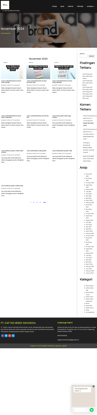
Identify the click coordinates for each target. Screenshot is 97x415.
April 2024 (88, 229)
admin (4, 85)
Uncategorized (90, 312)
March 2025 (89, 200)
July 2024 (88, 222)
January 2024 (90, 235)
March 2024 (89, 231)
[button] (93, 386)
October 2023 (90, 246)
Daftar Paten (89, 297)
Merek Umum (90, 308)
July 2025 (88, 191)
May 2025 (88, 196)
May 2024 (88, 227)
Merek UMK (89, 305)
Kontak (70, 6)
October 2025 (90, 183)
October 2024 (90, 213)
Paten (87, 310)
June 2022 (89, 268)
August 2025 (89, 189)
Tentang (80, 6)
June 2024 (89, 224)
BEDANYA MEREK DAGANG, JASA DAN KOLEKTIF (88, 150)
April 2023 (88, 262)
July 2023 (88, 255)
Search (82, 53)
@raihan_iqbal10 (61, 346)
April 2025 (88, 198)
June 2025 (89, 194)
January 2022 (90, 273)
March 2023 (89, 264)
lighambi (85, 156)
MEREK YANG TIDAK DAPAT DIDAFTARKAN (88, 158)
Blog (62, 6)
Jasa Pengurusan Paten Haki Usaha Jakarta (87, 76)
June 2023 (89, 257)
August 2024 (89, 220)
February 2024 (90, 233)
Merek (87, 303)
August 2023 (89, 253)
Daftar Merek (89, 286)
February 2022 (90, 271)
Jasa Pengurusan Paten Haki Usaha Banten (87, 83)
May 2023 (88, 260)
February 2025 (90, 202)
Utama (54, 6)
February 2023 (90, 266)
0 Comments (16, 85)
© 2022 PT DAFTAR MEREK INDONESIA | (43, 346)
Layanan (90, 6)
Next (44, 202)
